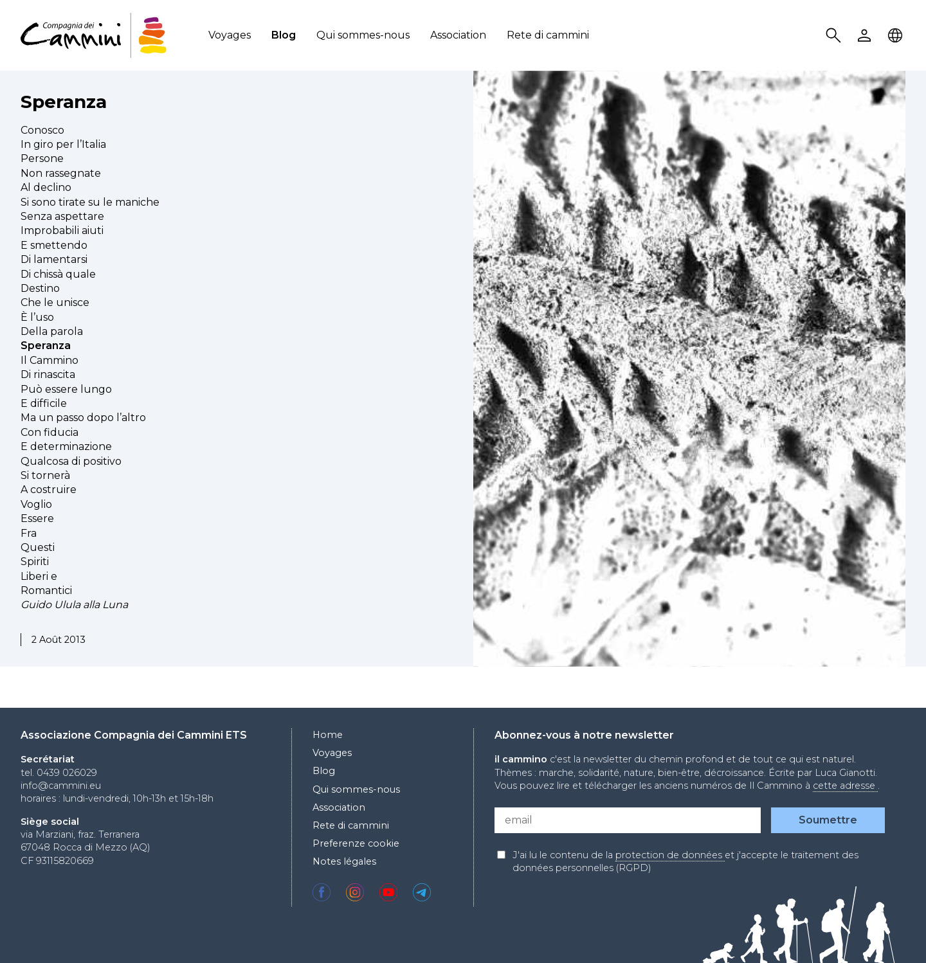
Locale (897, 35)
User (866, 35)
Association (458, 35)
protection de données (670, 855)
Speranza (64, 102)
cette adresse (845, 785)
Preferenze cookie (356, 843)
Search (835, 35)
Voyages (229, 35)
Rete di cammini (548, 35)
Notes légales (344, 861)
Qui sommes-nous (363, 35)
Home (328, 735)
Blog (283, 35)
